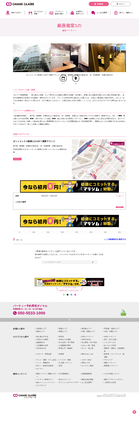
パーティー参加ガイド (44, 406)
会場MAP (75, 88)
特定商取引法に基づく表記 (94, 422)
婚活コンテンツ (20, 401)
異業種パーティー (111, 392)
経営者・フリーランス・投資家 (114, 382)
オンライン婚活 (87, 392)
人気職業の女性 (42, 372)
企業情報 (72, 422)
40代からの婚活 (42, 366)
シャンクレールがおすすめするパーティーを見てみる (69, 279)
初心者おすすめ (42, 363)
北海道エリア (41, 355)
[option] (32, 57)
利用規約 (123, 422)
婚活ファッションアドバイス (45, 409)
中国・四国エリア (88, 358)
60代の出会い (87, 366)
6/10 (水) (33, 243)
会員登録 (100, 4)
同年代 (61, 363)
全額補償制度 (87, 400)
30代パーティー (110, 363)
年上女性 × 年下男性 (66, 369)
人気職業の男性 (65, 372)
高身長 (61, 381)
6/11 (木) (48, 243)
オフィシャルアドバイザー (69, 409)
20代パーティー (88, 363)
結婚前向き (40, 369)
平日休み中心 (41, 375)
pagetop (69, 346)
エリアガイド (41, 412)
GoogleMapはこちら (23, 166)
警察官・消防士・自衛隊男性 (114, 376)
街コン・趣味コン (126, 13)
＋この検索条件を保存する (115, 251)
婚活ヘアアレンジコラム (113, 406)
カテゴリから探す (21, 364)
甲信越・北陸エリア (111, 355)
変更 (113, 202)
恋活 (60, 392)
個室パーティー (110, 389)
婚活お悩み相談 (87, 406)
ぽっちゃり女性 (110, 372)
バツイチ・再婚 (65, 387)
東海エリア (40, 358)
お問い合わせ (80, 422)
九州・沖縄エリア (111, 358)
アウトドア (108, 387)
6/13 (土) (76, 243)
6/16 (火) (119, 243)
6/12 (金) (62, 243)
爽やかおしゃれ (87, 381)
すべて (19, 243)
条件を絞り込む (113, 215)
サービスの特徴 (38, 13)
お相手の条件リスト (80, 13)
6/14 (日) (91, 243)
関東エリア (63, 355)
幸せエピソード (65, 406)
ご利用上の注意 (110, 409)
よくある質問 (102, 13)
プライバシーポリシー (112, 422)
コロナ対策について (111, 400)
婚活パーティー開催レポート (46, 402)
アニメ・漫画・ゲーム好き (46, 387)
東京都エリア (87, 355)
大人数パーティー (65, 389)
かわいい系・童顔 (88, 372)
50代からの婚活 (65, 366)
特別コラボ (86, 389)
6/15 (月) (105, 243)
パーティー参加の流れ (59, 13)
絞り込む (131, 411)
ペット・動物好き (43, 389)
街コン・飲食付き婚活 (44, 392)
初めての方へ (16, 13)
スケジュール (63, 88)
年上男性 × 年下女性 (89, 369)
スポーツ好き (87, 387)
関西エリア (63, 358)
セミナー (39, 395)
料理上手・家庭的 (65, 375)
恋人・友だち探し (111, 366)
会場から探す (19, 356)
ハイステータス (110, 369)
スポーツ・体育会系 (44, 381)
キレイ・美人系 (87, 375)
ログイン (122, 4)
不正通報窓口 (64, 400)
